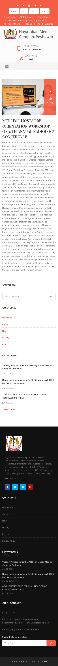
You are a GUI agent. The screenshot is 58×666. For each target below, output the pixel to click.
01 (50, 91)
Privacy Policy (8, 540)
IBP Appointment (12, 23)
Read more (10, 478)
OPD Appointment (37, 20)
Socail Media (44, 17)
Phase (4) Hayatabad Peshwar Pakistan (20, 629)
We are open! (31, 56)
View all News (8, 409)
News (5, 330)
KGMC (14, 11)
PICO (44, 11)
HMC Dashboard (16, 20)
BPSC (34, 11)
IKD (24, 11)
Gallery (5, 337)
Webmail (49, 23)
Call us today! (32, 46)
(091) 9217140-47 (9, 612)
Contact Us (7, 324)
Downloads (9, 17)
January (49, 100)
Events (5, 344)
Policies (28, 23)
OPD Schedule (26, 17)
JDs (38, 23)
